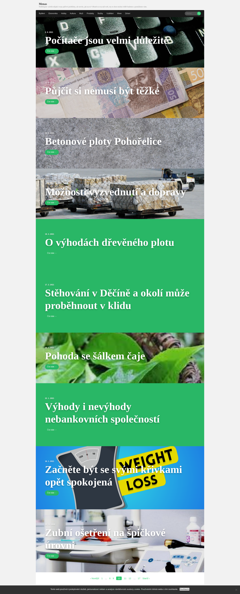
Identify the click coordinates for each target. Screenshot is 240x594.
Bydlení (42, 13)
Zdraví (128, 13)
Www (120, 13)
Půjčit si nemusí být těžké (103, 91)
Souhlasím (184, 589)
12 (130, 578)
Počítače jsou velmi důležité (108, 40)
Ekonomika (53, 13)
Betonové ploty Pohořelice (105, 141)
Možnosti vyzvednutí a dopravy (117, 192)
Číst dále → (52, 51)
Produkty (90, 13)
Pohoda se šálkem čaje (96, 356)
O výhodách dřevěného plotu (111, 242)
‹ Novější (94, 578)
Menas (43, 4)
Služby (100, 13)
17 (139, 578)
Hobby (64, 13)
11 (125, 578)
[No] (236, 589)
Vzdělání (110, 13)
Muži (81, 13)
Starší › (146, 578)
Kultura (73, 13)
